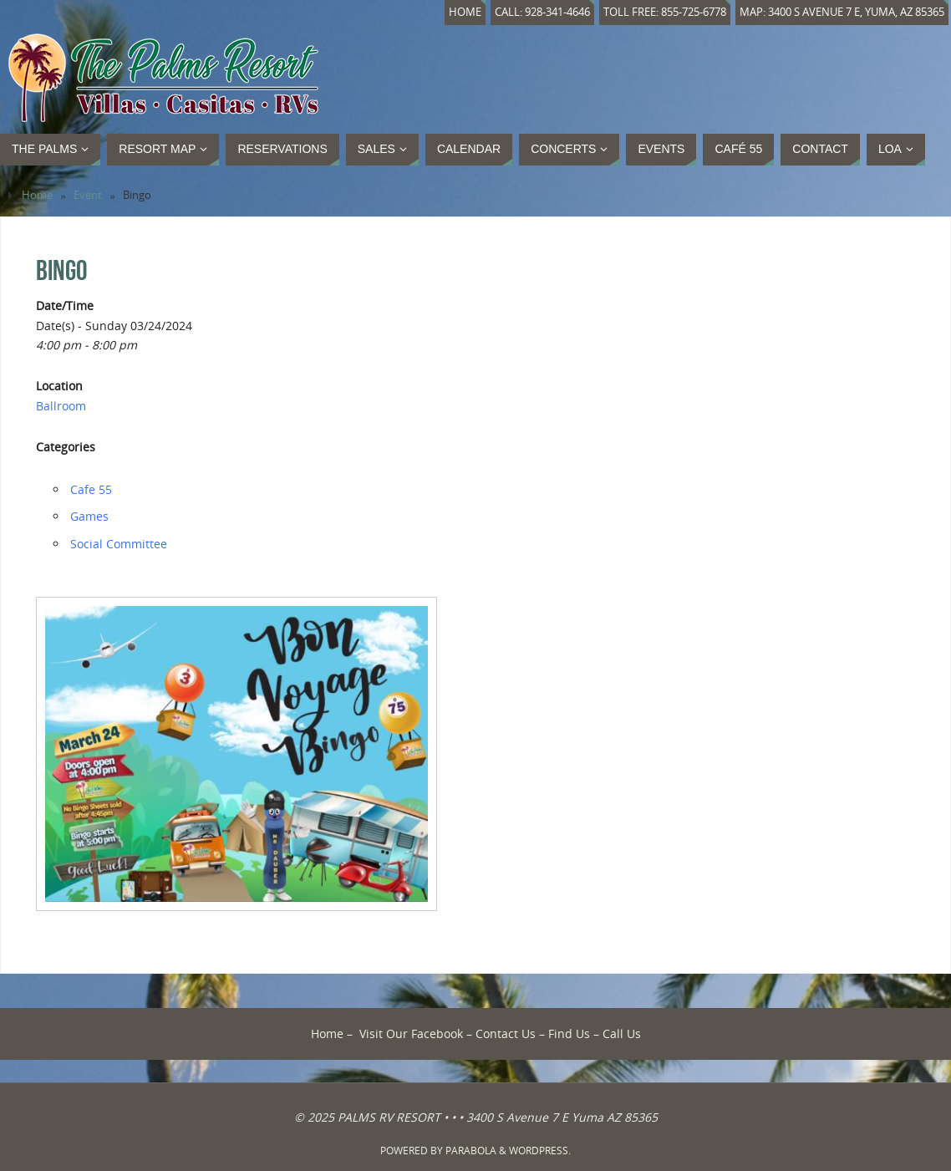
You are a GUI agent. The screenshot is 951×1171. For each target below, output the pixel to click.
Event (88, 195)
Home (465, 12)
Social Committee (118, 544)
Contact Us (506, 1033)
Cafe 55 (91, 489)
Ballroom (61, 406)
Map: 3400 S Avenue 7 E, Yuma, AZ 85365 (842, 12)
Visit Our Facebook (411, 1033)
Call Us (622, 1033)
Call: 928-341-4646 (542, 12)
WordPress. (540, 1150)
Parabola (470, 1150)
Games (89, 516)
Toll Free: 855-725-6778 (664, 12)
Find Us (569, 1033)
